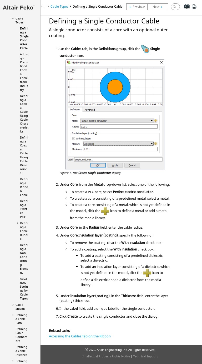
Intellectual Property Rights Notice (106, 356)
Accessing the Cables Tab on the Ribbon (80, 336)
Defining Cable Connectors (21, 335)
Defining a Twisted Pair (24, 209)
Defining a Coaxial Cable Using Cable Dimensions (24, 155)
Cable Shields (20, 307)
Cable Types (19, 20)
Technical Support (145, 356)
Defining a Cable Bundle (24, 231)
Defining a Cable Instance (21, 351)
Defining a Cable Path (21, 319)
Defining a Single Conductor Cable (24, 38)
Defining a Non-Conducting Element (24, 258)
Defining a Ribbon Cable (24, 187)
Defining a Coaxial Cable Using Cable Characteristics (24, 113)
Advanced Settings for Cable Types (24, 288)
